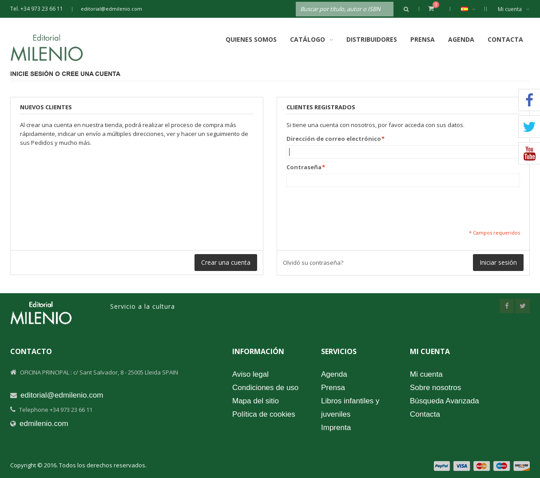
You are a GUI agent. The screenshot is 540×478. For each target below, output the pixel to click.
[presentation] (353, 208)
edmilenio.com (44, 423)
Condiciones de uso (265, 387)
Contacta (505, 39)
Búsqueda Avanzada (444, 401)
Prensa (422, 39)
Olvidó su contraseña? (313, 263)
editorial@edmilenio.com (111, 8)
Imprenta (336, 427)
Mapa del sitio (255, 401)
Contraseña (304, 167)
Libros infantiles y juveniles (350, 407)
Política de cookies (263, 414)
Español (473, 9)
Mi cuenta (514, 9)
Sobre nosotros (435, 387)
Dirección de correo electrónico (333, 138)
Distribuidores (371, 39)
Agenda (461, 39)
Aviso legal (250, 374)
